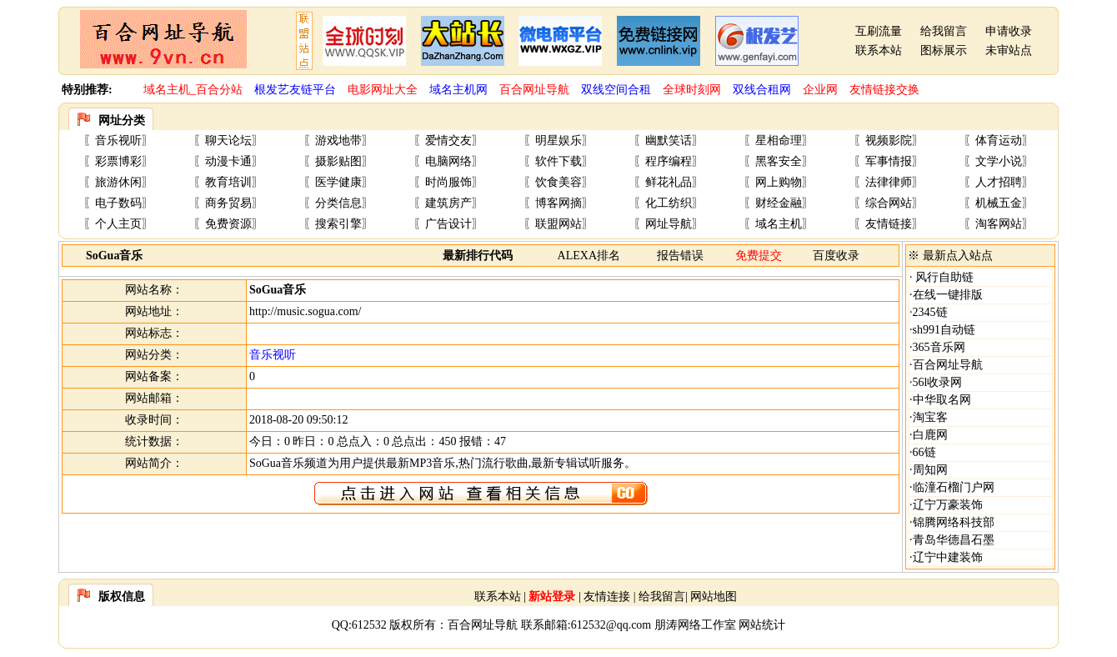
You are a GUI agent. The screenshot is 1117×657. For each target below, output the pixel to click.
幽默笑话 (668, 140)
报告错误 (680, 255)
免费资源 (228, 224)
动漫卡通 (228, 161)
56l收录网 (938, 382)
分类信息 (338, 203)
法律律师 (888, 182)
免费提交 (758, 255)
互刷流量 (878, 31)
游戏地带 (338, 140)
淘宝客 (930, 417)
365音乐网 (939, 347)
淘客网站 (998, 224)
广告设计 (448, 224)
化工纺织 (668, 203)
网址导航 (668, 224)
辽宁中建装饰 (948, 557)
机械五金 (998, 203)
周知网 (930, 470)
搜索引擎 (338, 224)
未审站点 (1008, 50)
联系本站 (878, 50)
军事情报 (888, 161)
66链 (924, 452)
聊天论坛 (228, 140)
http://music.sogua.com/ (305, 311)
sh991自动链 (944, 329)
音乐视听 (118, 140)
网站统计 (762, 625)
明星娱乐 (558, 140)
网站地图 (713, 596)
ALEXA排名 (589, 255)
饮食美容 (558, 182)
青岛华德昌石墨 (953, 540)
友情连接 (607, 596)
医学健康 (338, 182)
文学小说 (998, 161)
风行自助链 (943, 277)
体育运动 (998, 140)
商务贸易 (228, 203)
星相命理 (778, 140)
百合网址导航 (948, 365)
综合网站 (888, 203)
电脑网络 (448, 161)
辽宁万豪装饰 (948, 505)
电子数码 (118, 203)
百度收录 (836, 255)
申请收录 (1008, 31)
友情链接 (888, 224)
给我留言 (943, 31)
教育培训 (228, 182)
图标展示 (943, 50)
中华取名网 (942, 400)
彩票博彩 (118, 161)
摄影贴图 (338, 161)
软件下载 (558, 161)
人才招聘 (998, 182)
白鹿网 (930, 435)
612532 (369, 625)
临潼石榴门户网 (953, 487)
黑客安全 (778, 161)
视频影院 (888, 140)
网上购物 (778, 182)
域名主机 (778, 224)
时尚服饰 (448, 182)
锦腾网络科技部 (953, 522)
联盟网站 (558, 224)
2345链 (930, 312)
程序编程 (668, 161)
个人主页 (118, 224)
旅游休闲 (118, 182)
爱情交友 (448, 140)
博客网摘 (558, 203)
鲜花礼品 (668, 182)
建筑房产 (448, 203)
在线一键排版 (948, 294)
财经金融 (778, 203)
